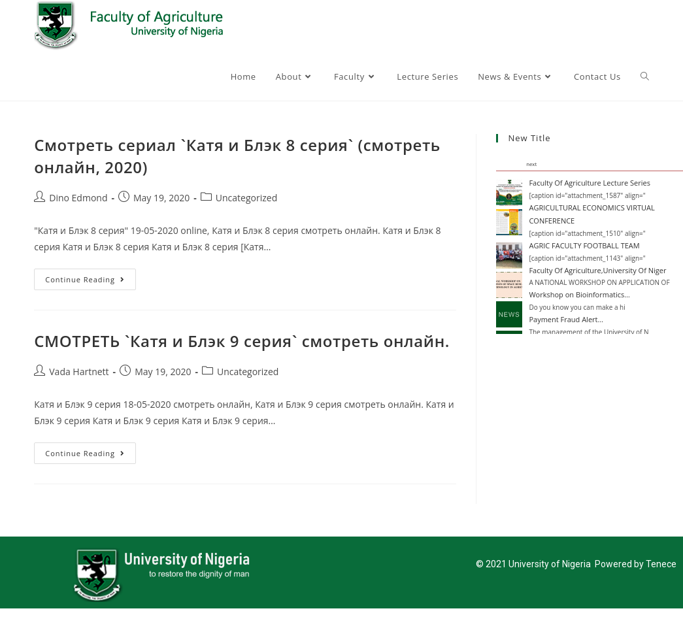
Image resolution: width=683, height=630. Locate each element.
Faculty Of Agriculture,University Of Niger (597, 270)
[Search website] (645, 76)
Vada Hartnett (78, 371)
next (531, 164)
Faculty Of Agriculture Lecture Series (589, 183)
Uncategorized (246, 197)
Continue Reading (90, 276)
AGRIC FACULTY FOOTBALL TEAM (584, 245)
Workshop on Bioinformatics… (579, 294)
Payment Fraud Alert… (566, 319)
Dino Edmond (78, 197)
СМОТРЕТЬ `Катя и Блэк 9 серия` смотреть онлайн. (242, 341)
